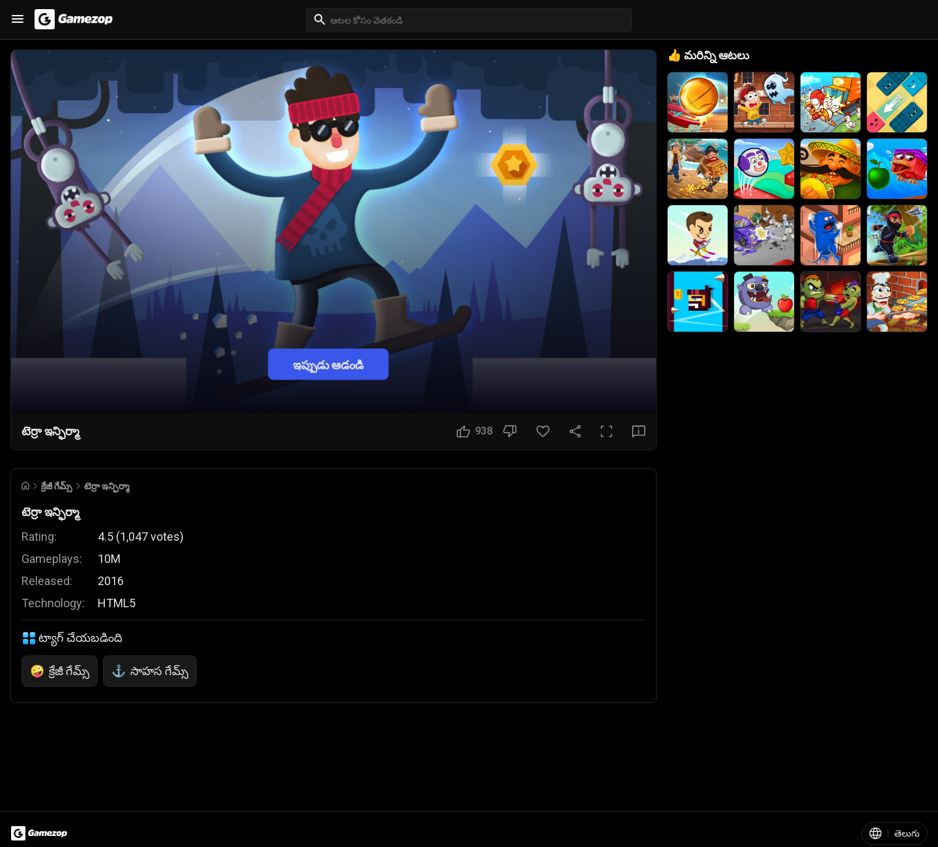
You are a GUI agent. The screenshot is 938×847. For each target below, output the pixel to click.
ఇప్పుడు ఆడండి (328, 364)
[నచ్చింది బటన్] (474, 431)
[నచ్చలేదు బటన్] (509, 431)
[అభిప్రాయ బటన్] (638, 431)
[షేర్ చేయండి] (575, 431)
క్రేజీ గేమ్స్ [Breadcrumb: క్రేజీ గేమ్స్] (56, 486)
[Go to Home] (25, 485)
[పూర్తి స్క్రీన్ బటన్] (606, 431)
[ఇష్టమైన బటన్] (543, 431)
